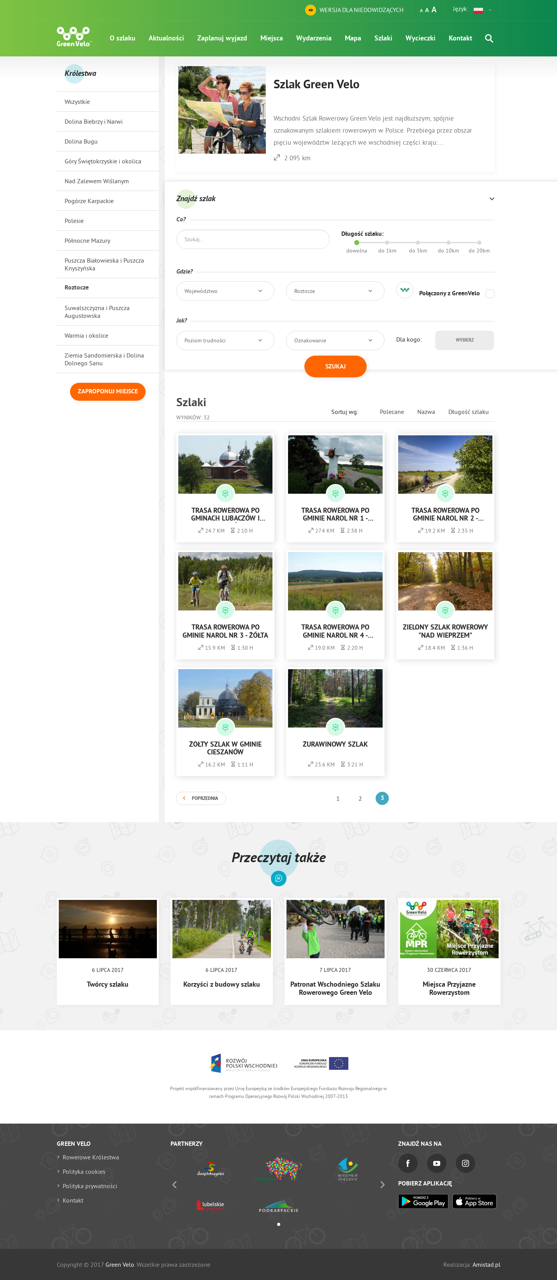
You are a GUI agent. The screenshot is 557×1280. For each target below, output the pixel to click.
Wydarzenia (314, 38)
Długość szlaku (468, 412)
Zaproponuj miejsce (108, 392)
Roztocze (77, 288)
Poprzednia (205, 799)
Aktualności (166, 38)
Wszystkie (77, 101)
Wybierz (465, 340)
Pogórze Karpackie (89, 201)
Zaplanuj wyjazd (222, 38)
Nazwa (426, 412)
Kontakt (460, 38)
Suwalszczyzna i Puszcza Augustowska (97, 311)
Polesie (74, 220)
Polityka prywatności (90, 1186)
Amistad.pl (487, 1264)
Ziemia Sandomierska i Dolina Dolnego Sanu (104, 359)
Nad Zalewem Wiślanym (97, 181)
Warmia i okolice (86, 335)
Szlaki (383, 38)
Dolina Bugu (81, 141)
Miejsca (271, 38)
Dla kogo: (409, 339)
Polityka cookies (84, 1171)
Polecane (392, 412)
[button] (483, 10)
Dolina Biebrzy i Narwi (94, 121)
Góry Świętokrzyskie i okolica (103, 161)
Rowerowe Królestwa (91, 1157)
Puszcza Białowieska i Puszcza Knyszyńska (104, 264)
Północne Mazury (87, 240)
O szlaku (122, 38)
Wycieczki (421, 38)
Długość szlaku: (362, 234)
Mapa (353, 38)
